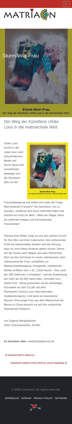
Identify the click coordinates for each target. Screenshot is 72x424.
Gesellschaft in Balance (21, 355)
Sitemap (26, 398)
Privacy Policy (43, 398)
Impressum (12, 398)
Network (61, 398)
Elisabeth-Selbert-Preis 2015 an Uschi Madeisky (37, 363)
